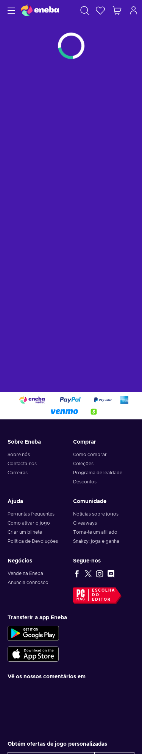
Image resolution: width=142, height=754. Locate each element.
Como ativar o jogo (29, 523)
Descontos (85, 482)
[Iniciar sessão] (133, 10)
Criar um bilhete (25, 532)
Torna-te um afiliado (95, 532)
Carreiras (18, 472)
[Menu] (10, 10)
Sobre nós (19, 454)
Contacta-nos (22, 463)
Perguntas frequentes (31, 514)
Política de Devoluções (33, 541)
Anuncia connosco (28, 582)
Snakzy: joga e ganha (96, 541)
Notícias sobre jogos (96, 514)
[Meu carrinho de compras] (117, 10)
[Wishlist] (100, 10)
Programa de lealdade (97, 472)
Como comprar (90, 454)
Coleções (83, 463)
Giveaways (85, 523)
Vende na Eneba (25, 573)
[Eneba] (40, 10)
